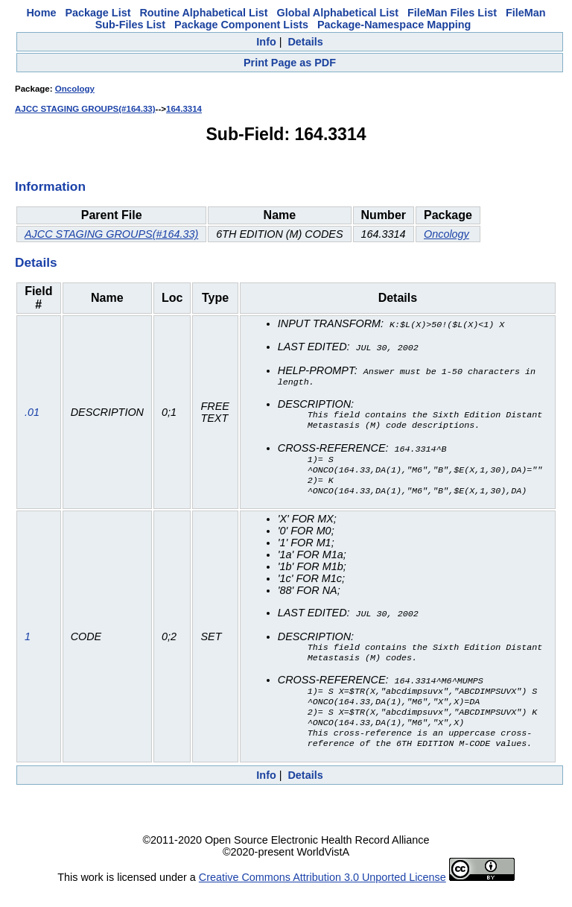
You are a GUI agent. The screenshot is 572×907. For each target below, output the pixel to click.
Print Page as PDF (290, 63)
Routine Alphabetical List (203, 13)
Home (41, 13)
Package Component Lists (241, 25)
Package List (97, 13)
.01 (32, 416)
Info (266, 42)
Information (50, 186)
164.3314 (184, 108)
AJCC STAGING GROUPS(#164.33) (85, 108)
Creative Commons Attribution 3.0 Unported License (322, 895)
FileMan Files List (452, 13)
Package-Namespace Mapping (394, 25)
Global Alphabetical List (337, 13)
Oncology (75, 88)
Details (304, 42)
